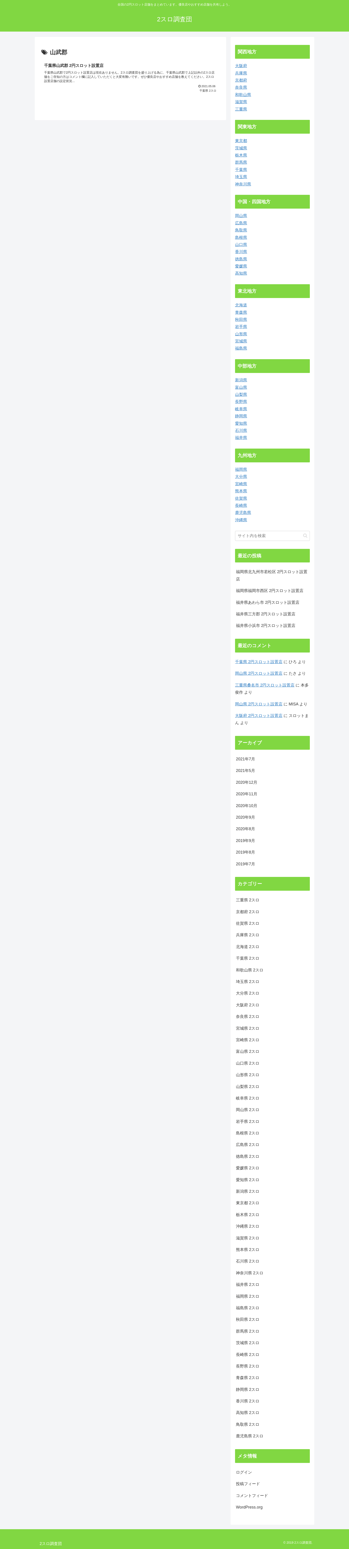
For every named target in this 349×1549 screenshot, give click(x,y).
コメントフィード (252, 1495)
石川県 (241, 430)
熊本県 (241, 491)
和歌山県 (243, 95)
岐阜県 (241, 409)
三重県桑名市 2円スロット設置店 (264, 685)
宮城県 (241, 341)
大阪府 (241, 66)
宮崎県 (241, 484)
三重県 (241, 109)
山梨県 (241, 394)
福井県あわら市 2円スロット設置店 (267, 602)
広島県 (241, 223)
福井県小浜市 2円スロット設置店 (265, 625)
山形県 (241, 334)
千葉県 (241, 169)
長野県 (241, 401)
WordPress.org (249, 1507)
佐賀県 (241, 498)
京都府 (241, 80)
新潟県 (241, 380)
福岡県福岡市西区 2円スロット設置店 (269, 590)
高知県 (241, 273)
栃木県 (241, 155)
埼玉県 (241, 177)
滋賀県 (241, 102)
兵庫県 (241, 73)
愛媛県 (241, 266)
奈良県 (241, 87)
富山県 (241, 387)
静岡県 (241, 416)
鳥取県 (241, 230)
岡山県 (241, 216)
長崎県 (241, 505)
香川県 (241, 252)
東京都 (241, 141)
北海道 (241, 305)
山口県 (241, 244)
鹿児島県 (243, 512)
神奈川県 (243, 184)
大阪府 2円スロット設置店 (258, 715)
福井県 (241, 437)
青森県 (241, 312)
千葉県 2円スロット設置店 (258, 662)
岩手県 (241, 326)
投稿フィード (248, 1484)
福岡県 (241, 469)
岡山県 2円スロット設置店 (258, 673)
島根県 (241, 237)
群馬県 (241, 162)
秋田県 (241, 319)
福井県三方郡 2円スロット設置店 (265, 614)
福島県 (241, 348)
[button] (305, 535)
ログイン (244, 1472)
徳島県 (241, 259)
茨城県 (241, 148)
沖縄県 (241, 520)
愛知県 (241, 423)
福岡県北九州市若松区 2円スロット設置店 (271, 575)
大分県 (241, 476)
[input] (272, 536)
